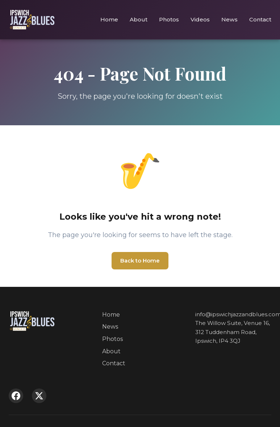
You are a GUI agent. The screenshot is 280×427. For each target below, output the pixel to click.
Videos (200, 19)
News (229, 19)
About (138, 19)
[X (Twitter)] (39, 396)
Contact (260, 19)
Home (109, 19)
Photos (169, 19)
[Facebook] (16, 396)
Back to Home (140, 260)
